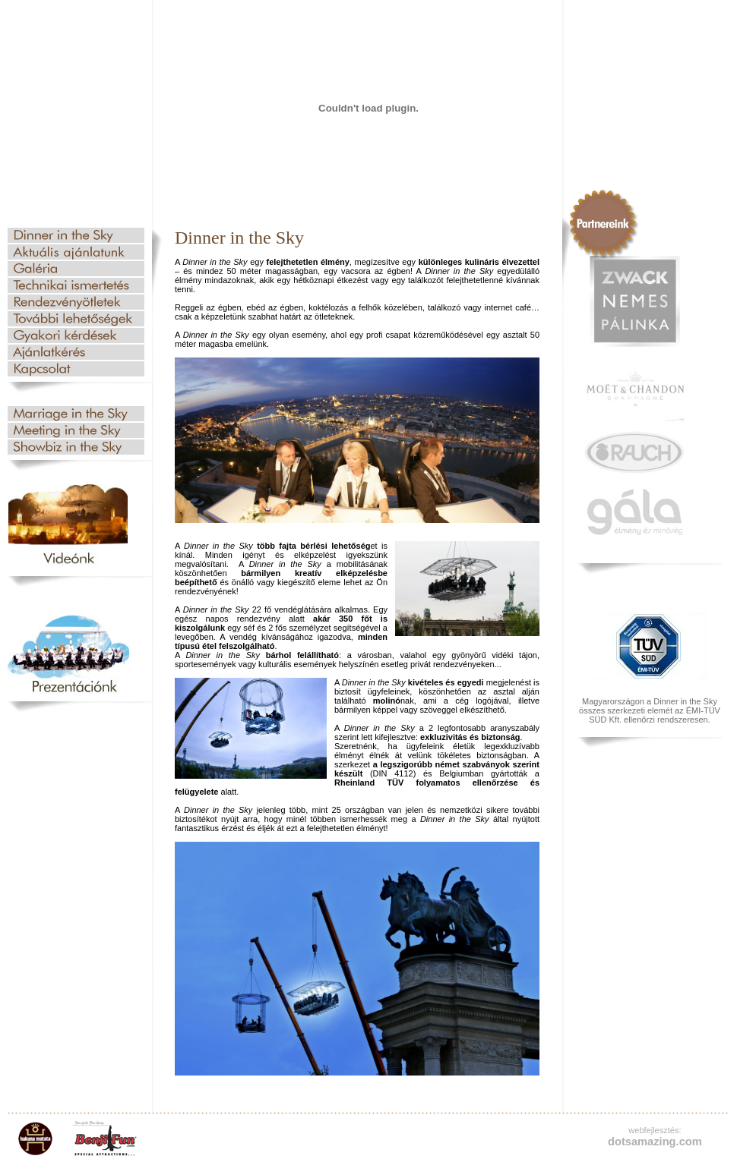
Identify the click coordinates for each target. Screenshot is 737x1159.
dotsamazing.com (655, 1141)
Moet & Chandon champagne (634, 394)
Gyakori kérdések (76, 335)
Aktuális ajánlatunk (76, 252)
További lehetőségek (76, 318)
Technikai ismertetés (76, 285)
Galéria (76, 268)
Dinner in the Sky (76, 235)
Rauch (634, 452)
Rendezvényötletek (76, 302)
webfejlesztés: (654, 1130)
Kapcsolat (76, 368)
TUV (650, 647)
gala (634, 512)
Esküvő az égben (76, 413)
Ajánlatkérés (76, 352)
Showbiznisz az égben (76, 447)
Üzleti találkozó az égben (76, 430)
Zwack (634, 301)
